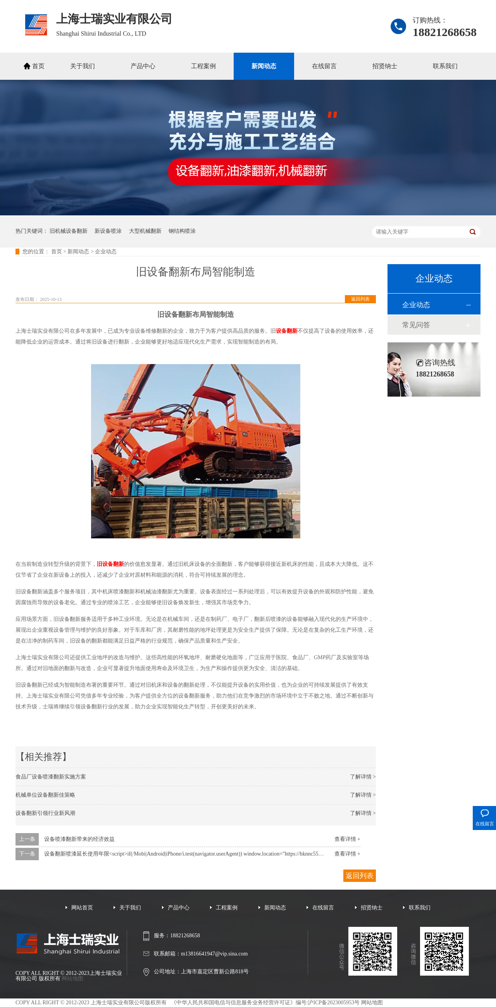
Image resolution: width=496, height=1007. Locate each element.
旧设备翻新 (110, 564)
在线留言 (324, 66)
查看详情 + (347, 839)
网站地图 (72, 978)
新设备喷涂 (108, 231)
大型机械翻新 (145, 231)
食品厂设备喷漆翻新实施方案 (51, 777)
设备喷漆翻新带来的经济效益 (79, 839)
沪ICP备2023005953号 (334, 1002)
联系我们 (445, 66)
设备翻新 (287, 331)
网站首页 (82, 908)
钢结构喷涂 (182, 231)
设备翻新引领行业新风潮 (45, 813)
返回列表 (360, 299)
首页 (38, 66)
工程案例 (203, 66)
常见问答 (416, 325)
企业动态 (106, 251)
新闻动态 (263, 66)
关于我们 (82, 66)
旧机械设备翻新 (69, 231)
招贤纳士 (384, 66)
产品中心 (143, 66)
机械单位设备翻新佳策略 (45, 795)
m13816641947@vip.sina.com (214, 954)
